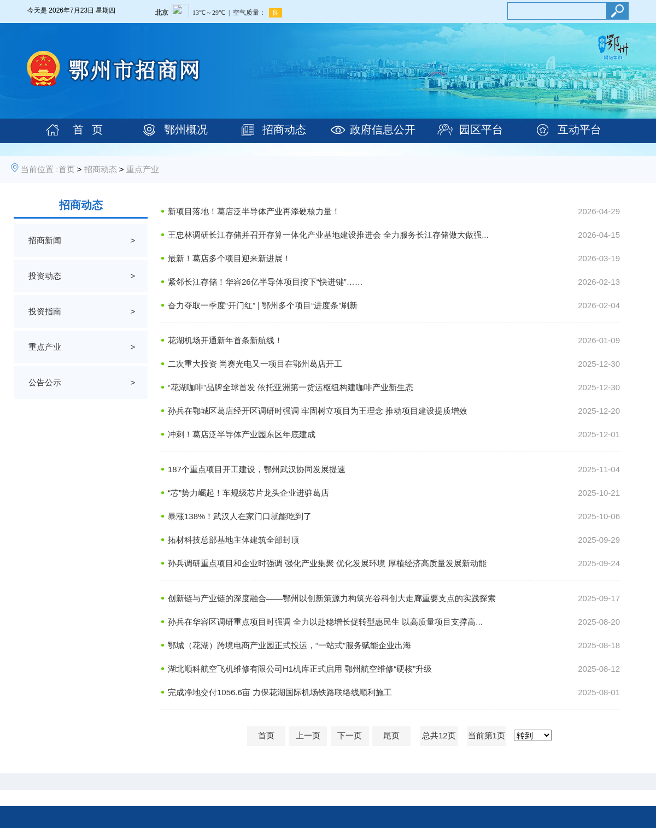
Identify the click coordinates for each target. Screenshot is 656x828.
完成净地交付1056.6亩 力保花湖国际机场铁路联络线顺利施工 (280, 692)
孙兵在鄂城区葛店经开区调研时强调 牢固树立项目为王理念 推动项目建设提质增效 (317, 410)
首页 (66, 169)
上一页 (308, 735)
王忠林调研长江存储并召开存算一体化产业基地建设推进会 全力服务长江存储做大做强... (328, 234)
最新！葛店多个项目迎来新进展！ (229, 258)
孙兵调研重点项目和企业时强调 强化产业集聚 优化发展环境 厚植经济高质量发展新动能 (327, 563)
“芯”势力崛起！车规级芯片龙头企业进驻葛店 (248, 492)
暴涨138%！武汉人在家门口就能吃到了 (240, 516)
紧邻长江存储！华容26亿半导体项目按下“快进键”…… (265, 281)
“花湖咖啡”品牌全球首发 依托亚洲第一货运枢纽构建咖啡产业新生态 (290, 387)
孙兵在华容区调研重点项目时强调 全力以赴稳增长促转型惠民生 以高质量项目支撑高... (325, 621)
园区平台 (481, 130)
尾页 (391, 735)
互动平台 (579, 130)
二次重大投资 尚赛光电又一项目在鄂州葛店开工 (255, 363)
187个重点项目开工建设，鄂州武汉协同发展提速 (256, 469)
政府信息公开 (382, 130)
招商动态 (284, 130)
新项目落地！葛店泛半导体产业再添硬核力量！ (254, 211)
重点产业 (142, 169)
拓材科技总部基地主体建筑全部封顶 (233, 539)
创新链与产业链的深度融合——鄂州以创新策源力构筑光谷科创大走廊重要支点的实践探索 (332, 598)
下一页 (349, 735)
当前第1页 (486, 735)
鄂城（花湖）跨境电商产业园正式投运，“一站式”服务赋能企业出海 (289, 645)
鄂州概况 (186, 130)
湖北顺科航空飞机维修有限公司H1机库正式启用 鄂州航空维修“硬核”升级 (300, 668)
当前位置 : (39, 169)
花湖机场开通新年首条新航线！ (225, 340)
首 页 (88, 130)
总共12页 (439, 735)
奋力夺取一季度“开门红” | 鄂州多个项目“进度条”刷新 (263, 305)
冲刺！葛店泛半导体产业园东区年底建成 (241, 434)
